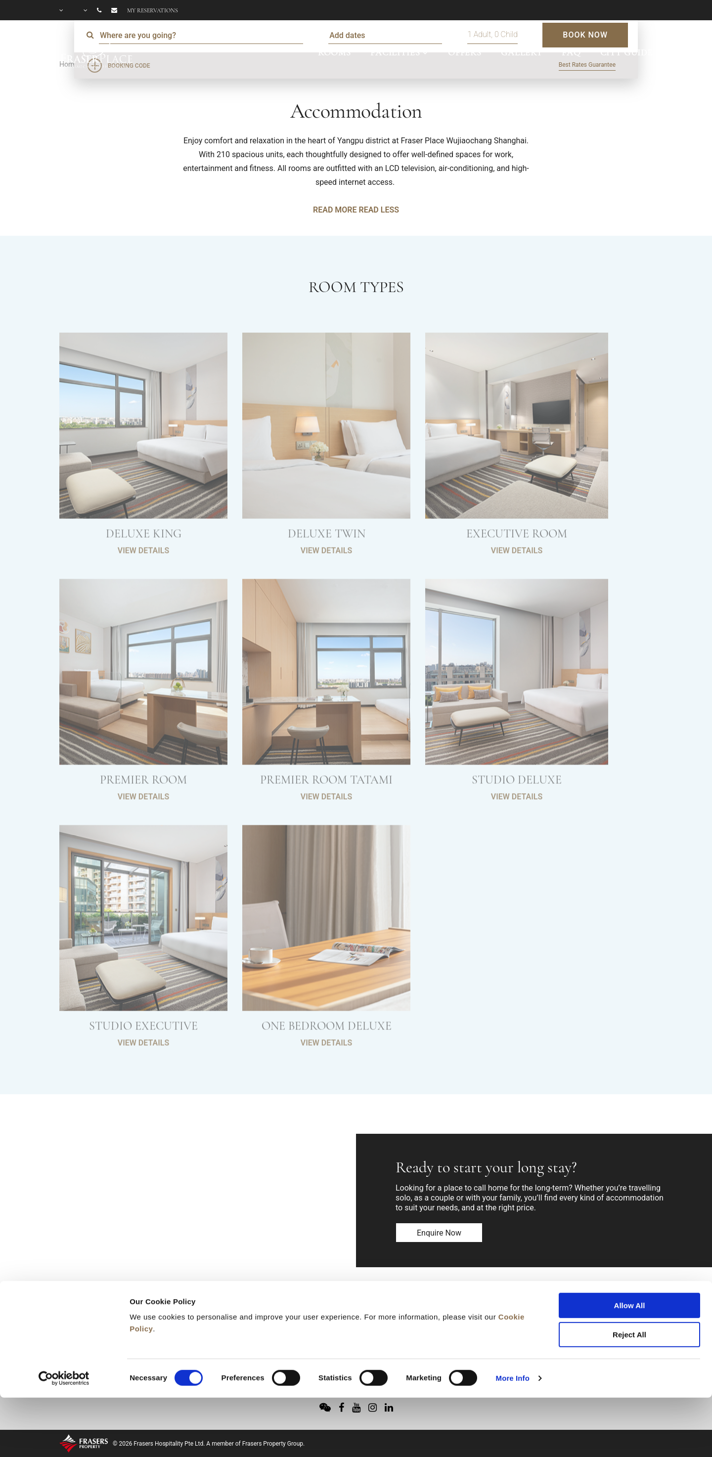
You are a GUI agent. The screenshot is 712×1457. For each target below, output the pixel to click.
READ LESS (378, 209)
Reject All (629, 1277)
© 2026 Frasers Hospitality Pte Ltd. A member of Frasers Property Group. (209, 1443)
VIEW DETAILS (143, 572)
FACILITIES (395, 52)
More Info (513, 1321)
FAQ (571, 52)
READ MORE (334, 209)
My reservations (152, 10)
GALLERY (521, 52)
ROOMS (334, 52)
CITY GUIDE (626, 52)
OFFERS (465, 52)
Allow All (629, 1248)
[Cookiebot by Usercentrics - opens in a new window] (64, 1321)
